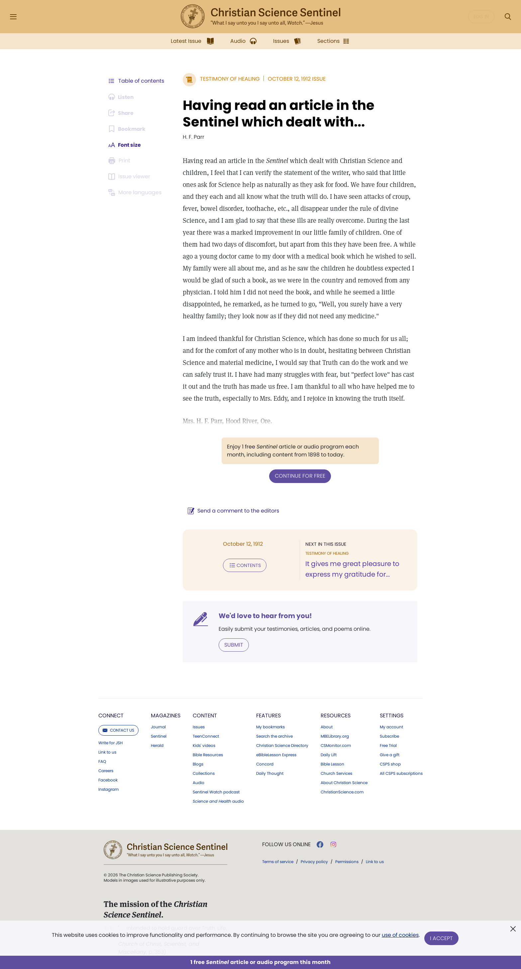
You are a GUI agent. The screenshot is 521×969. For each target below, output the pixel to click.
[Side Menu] (13, 17)
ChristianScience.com (342, 792)
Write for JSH (110, 743)
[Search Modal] (508, 17)
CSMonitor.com (336, 745)
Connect (111, 715)
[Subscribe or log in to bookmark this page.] (127, 129)
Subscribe (389, 736)
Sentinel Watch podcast (216, 792)
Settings (391, 715)
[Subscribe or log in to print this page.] (120, 161)
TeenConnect (206, 736)
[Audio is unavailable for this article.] (122, 97)
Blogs (198, 764)
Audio (198, 782)
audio (218, 801)
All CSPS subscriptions (401, 773)
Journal (158, 727)
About (327, 727)
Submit (232, 644)
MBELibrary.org (335, 736)
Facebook (108, 780)
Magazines (165, 715)
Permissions (347, 861)
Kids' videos (204, 745)
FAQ (102, 761)
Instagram (108, 789)
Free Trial (388, 745)
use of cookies (399, 935)
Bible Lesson (332, 764)
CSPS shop (390, 764)
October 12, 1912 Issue (295, 79)
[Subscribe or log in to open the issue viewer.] (130, 177)
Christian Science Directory (282, 745)
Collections (204, 773)
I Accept (441, 938)
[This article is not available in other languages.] (136, 193)
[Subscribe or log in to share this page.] (122, 113)
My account (391, 727)
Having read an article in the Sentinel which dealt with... (277, 113)
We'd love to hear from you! (264, 615)
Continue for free (299, 476)
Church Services (336, 773)
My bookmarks (270, 727)
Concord (264, 764)
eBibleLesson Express (276, 755)
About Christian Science (344, 782)
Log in (481, 16)
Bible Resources (208, 755)
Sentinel (158, 736)
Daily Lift (329, 755)
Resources (336, 715)
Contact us (118, 730)
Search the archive (274, 736)
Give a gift (389, 755)
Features (268, 715)
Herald (157, 745)
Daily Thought (269, 773)
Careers (105, 770)
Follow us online (286, 844)
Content (205, 715)
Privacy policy (314, 861)
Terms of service (277, 861)
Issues (199, 727)
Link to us (107, 752)
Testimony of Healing (228, 79)
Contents (243, 565)
